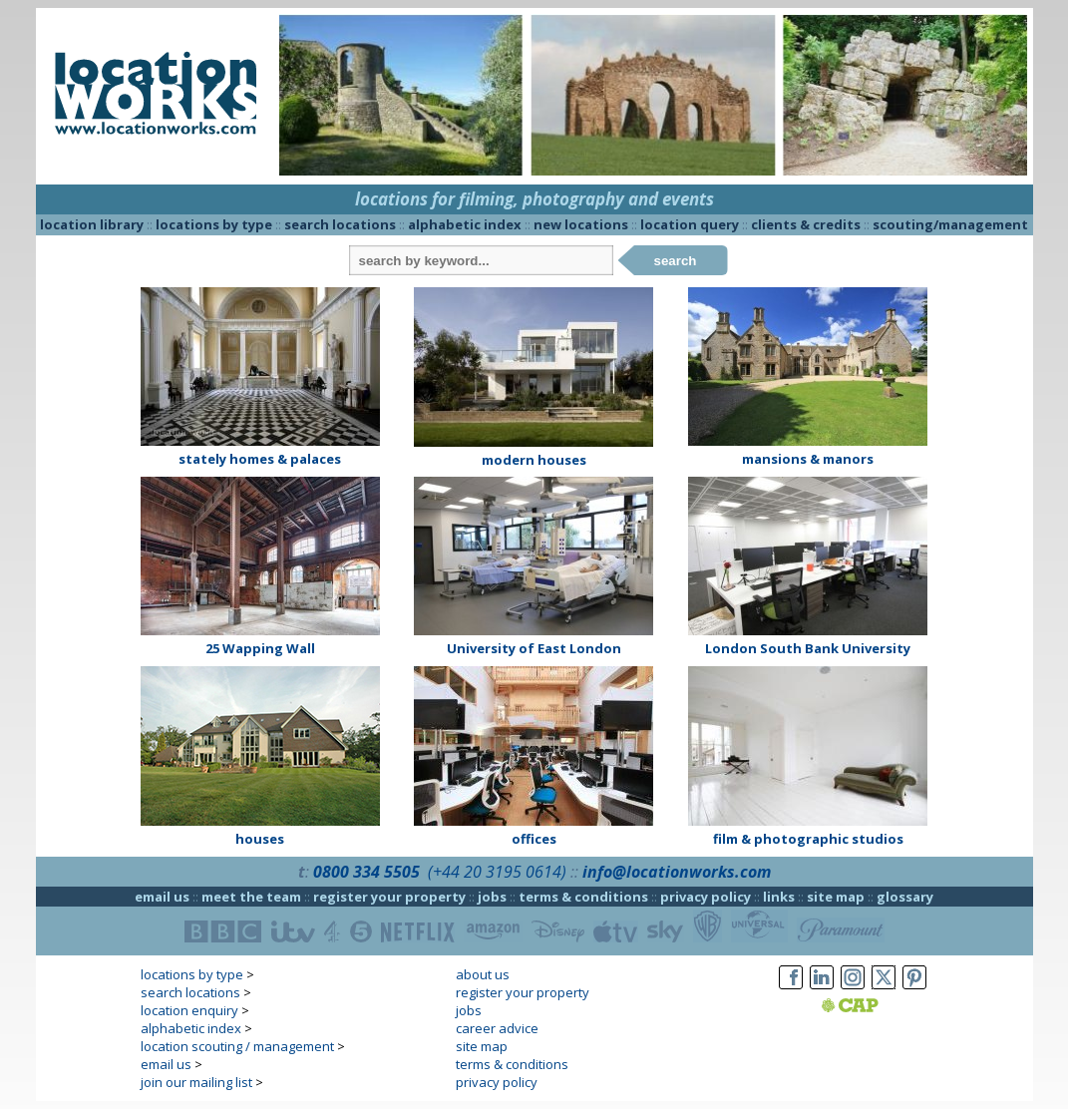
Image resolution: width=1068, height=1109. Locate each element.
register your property (389, 897)
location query (689, 224)
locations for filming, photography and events (534, 198)
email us (162, 897)
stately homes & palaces (259, 459)
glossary (905, 897)
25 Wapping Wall (260, 648)
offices (534, 839)
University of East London (534, 648)
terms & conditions (583, 897)
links (779, 897)
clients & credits (806, 224)
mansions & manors (808, 459)
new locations (581, 224)
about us (483, 974)
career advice (497, 1028)
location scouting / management (237, 1046)
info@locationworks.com (676, 872)
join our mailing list (196, 1082)
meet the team (251, 897)
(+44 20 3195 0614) (497, 872)
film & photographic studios (808, 839)
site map (836, 897)
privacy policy (705, 897)
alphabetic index (465, 224)
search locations (340, 224)
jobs (492, 897)
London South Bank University (807, 648)
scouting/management (950, 224)
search (675, 260)
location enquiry (189, 1010)
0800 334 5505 (366, 872)
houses (259, 839)
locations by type (214, 224)
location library (92, 224)
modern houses (534, 460)
